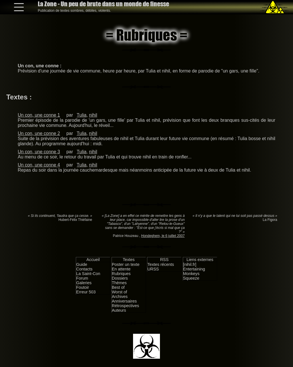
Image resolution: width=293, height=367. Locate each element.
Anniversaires (124, 301)
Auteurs (119, 310)
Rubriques (121, 273)
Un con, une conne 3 (39, 151)
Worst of (119, 292)
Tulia (81, 115)
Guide (81, 264)
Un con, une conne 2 (39, 133)
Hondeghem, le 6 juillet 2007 (163, 236)
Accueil (93, 259)
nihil (93, 115)
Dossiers (120, 278)
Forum (82, 278)
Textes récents (160, 264)
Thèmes (119, 282)
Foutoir (82, 287)
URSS (153, 269)
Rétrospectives (125, 305)
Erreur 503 (86, 292)
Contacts (84, 269)
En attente (121, 269)
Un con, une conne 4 (39, 164)
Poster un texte (126, 264)
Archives (120, 296)
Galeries (84, 282)
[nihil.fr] (189, 264)
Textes (129, 259)
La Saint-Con (88, 273)
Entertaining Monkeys (194, 271)
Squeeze (191, 278)
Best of (118, 287)
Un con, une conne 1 (39, 115)
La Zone (103, 4)
